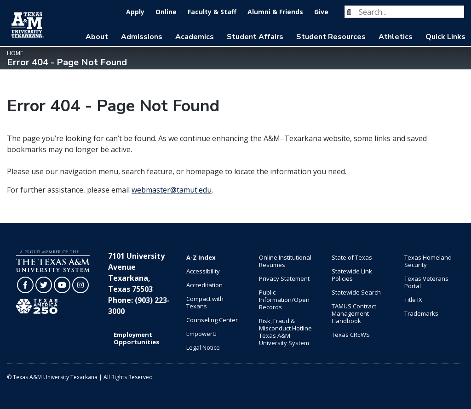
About (97, 37)
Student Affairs (255, 37)
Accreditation (204, 285)
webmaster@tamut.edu (172, 190)
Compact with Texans (205, 302)
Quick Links (445, 37)
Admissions (141, 37)
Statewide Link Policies (352, 275)
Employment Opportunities (136, 338)
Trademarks (421, 313)
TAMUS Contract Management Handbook (354, 313)
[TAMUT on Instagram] (80, 285)
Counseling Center (212, 320)
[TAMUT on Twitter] (43, 285)
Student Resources (331, 37)
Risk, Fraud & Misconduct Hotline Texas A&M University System (285, 332)
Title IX (413, 299)
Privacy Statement (284, 278)
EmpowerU (201, 333)
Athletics (396, 37)
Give (321, 11)
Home (15, 53)
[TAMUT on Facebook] (25, 285)
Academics (194, 37)
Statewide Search (356, 292)
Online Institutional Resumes (285, 261)
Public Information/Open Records (284, 299)
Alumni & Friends (275, 11)
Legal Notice (203, 347)
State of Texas (352, 257)
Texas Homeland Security (428, 261)
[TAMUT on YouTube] (62, 285)
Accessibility (203, 271)
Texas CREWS (351, 334)
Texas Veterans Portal (426, 282)
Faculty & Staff (212, 11)
